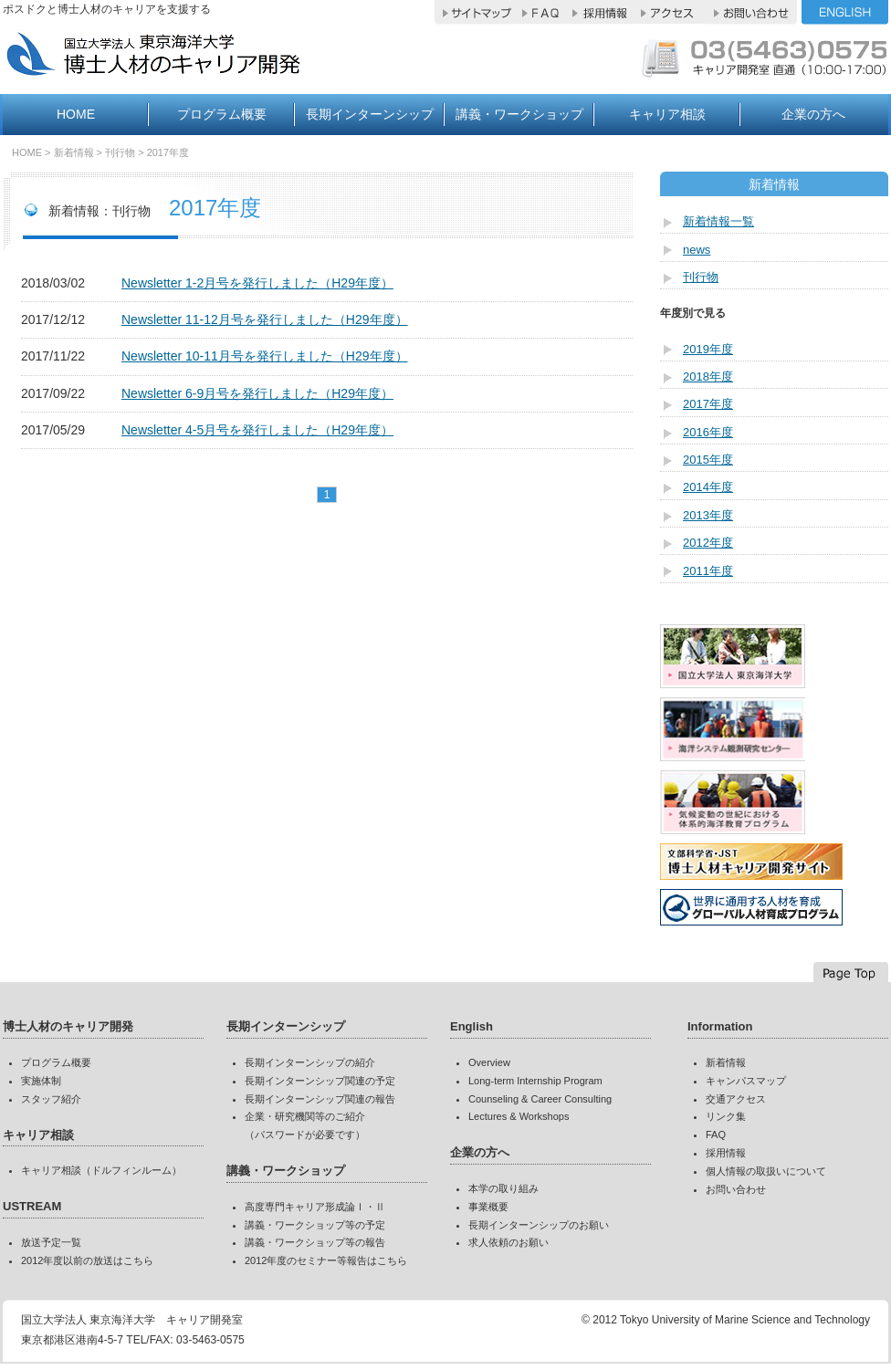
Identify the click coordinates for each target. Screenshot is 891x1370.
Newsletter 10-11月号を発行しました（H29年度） (264, 356)
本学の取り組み (503, 1188)
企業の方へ (813, 114)
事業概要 (488, 1206)
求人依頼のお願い (508, 1242)
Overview (489, 1062)
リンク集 (726, 1116)
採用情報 (726, 1152)
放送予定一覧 (51, 1242)
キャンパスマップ (746, 1080)
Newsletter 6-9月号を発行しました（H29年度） (257, 393)
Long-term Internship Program (535, 1080)
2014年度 (708, 487)
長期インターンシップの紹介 (310, 1062)
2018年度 (708, 376)
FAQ (716, 1134)
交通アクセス (736, 1098)
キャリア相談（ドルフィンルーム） (101, 1170)
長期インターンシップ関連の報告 (320, 1098)
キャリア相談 (667, 114)
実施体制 (41, 1080)
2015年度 (708, 459)
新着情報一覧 (718, 221)
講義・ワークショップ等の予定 (315, 1224)
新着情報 (74, 152)
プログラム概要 (222, 114)
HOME (76, 114)
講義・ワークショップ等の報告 (315, 1242)
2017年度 (168, 152)
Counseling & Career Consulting (540, 1098)
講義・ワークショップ (519, 114)
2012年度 (708, 542)
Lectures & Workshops (518, 1116)
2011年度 (708, 571)
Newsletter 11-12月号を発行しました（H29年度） (264, 319)
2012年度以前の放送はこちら (87, 1260)
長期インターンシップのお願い (538, 1224)
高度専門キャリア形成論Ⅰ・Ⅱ (315, 1206)
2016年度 (708, 432)
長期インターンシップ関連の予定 (320, 1080)
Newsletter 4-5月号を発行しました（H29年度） (257, 430)
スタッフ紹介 (51, 1098)
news (696, 249)
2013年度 (708, 515)
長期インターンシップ (370, 114)
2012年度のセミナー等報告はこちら (326, 1260)
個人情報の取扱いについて (766, 1171)
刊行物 (700, 277)
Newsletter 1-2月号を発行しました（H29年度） (257, 283)
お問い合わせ (736, 1189)
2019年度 (708, 349)
